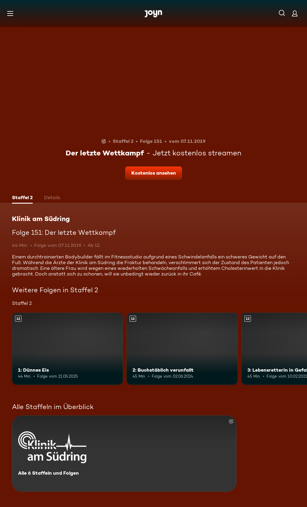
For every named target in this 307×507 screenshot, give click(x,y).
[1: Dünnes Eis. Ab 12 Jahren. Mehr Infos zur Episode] (67, 349)
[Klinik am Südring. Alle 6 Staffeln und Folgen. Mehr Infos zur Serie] (124, 453)
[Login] (295, 13)
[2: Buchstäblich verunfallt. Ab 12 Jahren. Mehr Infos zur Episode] (182, 349)
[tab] (22, 198)
